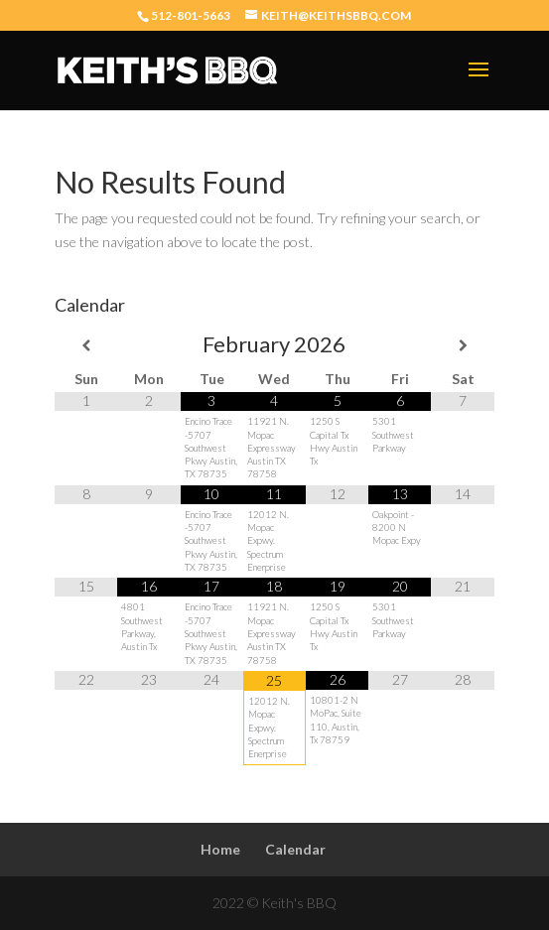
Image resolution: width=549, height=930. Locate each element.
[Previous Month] (86, 345)
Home (220, 849)
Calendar (295, 849)
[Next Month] (462, 345)
